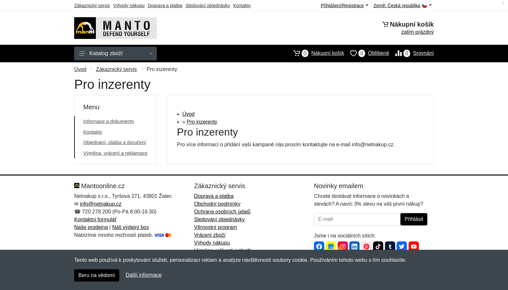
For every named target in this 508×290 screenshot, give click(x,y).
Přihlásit (414, 219)
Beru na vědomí (96, 275)
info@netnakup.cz (100, 204)
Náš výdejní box (130, 227)
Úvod (80, 69)
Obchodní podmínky (217, 204)
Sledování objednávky (208, 5)
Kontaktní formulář (95, 219)
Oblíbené (366, 53)
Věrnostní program (215, 227)
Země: (403, 5)
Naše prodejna (91, 227)
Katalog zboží (116, 53)
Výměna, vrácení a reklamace (115, 153)
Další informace (144, 275)
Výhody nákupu (128, 5)
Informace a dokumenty (108, 121)
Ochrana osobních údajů (222, 211)
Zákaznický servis (92, 5)
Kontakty (242, 5)
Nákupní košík (315, 53)
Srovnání (411, 53)
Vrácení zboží (209, 235)
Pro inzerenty (202, 122)
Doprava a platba (165, 5)
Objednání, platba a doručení (114, 142)
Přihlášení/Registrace (344, 5)
